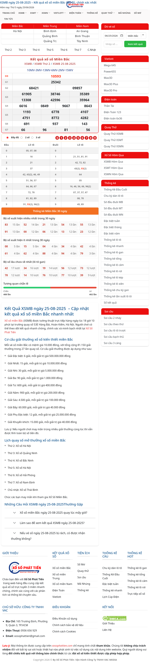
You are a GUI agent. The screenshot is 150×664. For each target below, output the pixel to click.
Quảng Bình (50, 36)
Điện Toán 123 (112, 112)
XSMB (23, 12)
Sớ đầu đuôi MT (113, 208)
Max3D (108, 78)
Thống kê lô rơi (113, 271)
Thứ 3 (22, 50)
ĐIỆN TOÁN (76, 12)
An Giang (82, 31)
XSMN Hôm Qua (113, 174)
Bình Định (50, 31)
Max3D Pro (110, 90)
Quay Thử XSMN (113, 146)
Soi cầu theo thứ (113, 324)
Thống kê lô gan (113, 252)
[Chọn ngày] (114, 35)
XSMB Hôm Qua (113, 161)
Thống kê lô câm (114, 265)
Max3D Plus (111, 84)
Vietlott (108, 59)
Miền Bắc (17, 26)
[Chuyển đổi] (14, 513)
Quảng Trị (50, 41)
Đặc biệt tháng (113, 227)
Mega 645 (110, 65)
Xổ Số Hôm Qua (114, 155)
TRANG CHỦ (8, 12)
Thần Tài (109, 106)
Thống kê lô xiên (114, 284)
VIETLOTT (60, 12)
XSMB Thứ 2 (42, 64)
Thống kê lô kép (113, 277)
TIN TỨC (8, 18)
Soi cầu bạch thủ (114, 337)
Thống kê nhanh (114, 246)
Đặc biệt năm (112, 233)
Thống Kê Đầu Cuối (115, 189)
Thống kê (110, 183)
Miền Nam (82, 26)
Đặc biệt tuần (112, 221)
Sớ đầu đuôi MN (113, 214)
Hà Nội (17, 31)
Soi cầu (108, 311)
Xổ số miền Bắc (14, 320)
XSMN (46, 12)
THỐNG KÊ (92, 12)
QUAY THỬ (108, 12)
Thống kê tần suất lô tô (118, 296)
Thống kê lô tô (112, 240)
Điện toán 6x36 (113, 118)
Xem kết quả (135, 44)
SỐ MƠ (137, 12)
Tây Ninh (82, 41)
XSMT (34, 12)
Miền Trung (50, 26)
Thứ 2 (8, 50)
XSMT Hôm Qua (113, 168)
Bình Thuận (82, 36)
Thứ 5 (50, 50)
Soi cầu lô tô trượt (114, 330)
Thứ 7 (77, 50)
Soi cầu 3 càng (112, 343)
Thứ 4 (36, 50)
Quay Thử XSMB (113, 134)
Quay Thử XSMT (113, 140)
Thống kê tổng (112, 258)
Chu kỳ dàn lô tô (113, 196)
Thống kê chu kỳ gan (116, 290)
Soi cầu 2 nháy (112, 318)
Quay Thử (110, 127)
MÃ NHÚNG (124, 12)
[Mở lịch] (121, 35)
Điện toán (110, 99)
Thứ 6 (64, 50)
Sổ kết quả (110, 302)
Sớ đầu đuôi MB (113, 202)
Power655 (110, 71)
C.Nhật (92, 50)
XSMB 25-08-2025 (64, 64)
